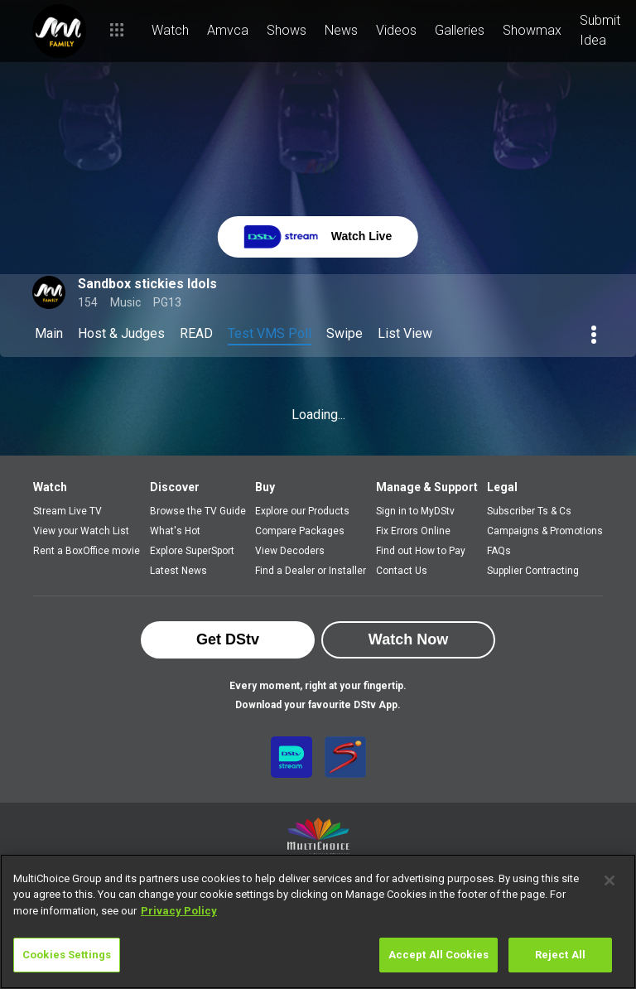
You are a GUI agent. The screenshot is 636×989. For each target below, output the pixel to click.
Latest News (178, 571)
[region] (318, 921)
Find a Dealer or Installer (310, 571)
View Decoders (290, 551)
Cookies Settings (66, 954)
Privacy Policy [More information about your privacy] (179, 911)
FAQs (499, 551)
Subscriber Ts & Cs (529, 511)
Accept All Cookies (438, 954)
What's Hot (175, 531)
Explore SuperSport (192, 551)
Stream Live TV (67, 511)
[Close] (609, 880)
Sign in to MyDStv (415, 511)
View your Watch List (81, 531)
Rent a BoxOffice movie (86, 551)
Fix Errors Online (413, 531)
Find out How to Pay (420, 551)
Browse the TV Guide (198, 511)
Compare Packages (299, 531)
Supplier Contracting (533, 571)
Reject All (560, 954)
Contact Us (401, 571)
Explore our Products (302, 511)
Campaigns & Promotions (545, 531)
